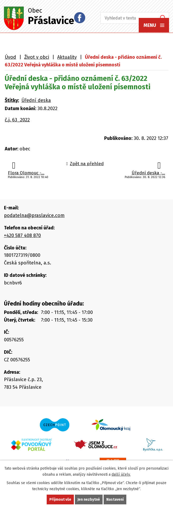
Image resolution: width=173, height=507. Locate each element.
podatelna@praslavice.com (34, 215)
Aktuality (67, 57)
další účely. (121, 474)
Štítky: (12, 100)
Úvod (10, 57)
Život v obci (36, 57)
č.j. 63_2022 (17, 120)
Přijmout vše (60, 499)
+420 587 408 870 (22, 235)
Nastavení (115, 499)
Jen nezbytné (89, 499)
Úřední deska (36, 100)
